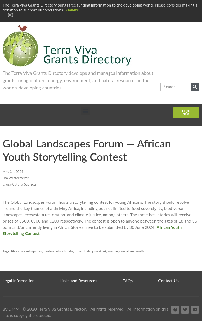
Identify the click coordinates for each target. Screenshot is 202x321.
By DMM (11, 308)
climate (67, 251)
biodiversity (52, 251)
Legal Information (19, 280)
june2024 (99, 251)
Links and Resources (78, 280)
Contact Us (168, 280)
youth (139, 251)
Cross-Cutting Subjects (20, 184)
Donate (72, 10)
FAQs (128, 280)
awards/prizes (31, 251)
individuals (82, 251)
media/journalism (121, 251)
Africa (15, 251)
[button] (85, 111)
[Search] (195, 87)
